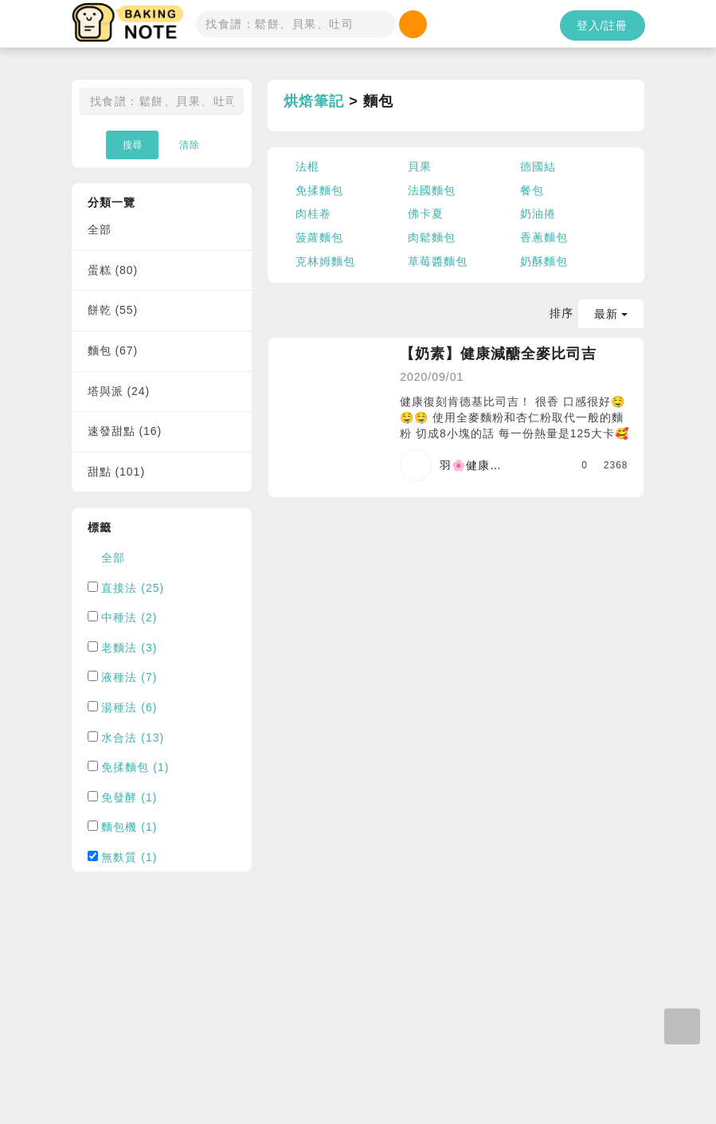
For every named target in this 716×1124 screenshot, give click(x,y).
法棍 (307, 166)
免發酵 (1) (129, 797)
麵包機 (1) (129, 826)
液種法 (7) (129, 677)
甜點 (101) (117, 471)
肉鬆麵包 (432, 237)
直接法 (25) (132, 588)
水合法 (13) (132, 737)
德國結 (538, 166)
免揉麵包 (319, 190)
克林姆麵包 (325, 261)
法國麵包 (432, 190)
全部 (100, 229)
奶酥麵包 (544, 261)
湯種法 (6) (129, 707)
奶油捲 (538, 213)
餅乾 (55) (113, 310)
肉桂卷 (313, 213)
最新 (611, 313)
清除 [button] (189, 145)
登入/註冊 (602, 25)
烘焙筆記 (314, 101)
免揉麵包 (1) (135, 767)
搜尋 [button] (132, 145)
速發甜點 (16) (125, 431)
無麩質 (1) (129, 857)
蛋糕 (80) (113, 270)
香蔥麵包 (544, 237)
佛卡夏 (426, 213)
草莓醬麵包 (438, 261)
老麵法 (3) (129, 647)
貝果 (420, 166)
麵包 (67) (113, 350)
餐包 (532, 190)
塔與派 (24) (119, 391)
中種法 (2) (129, 617)
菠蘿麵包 (319, 237)
